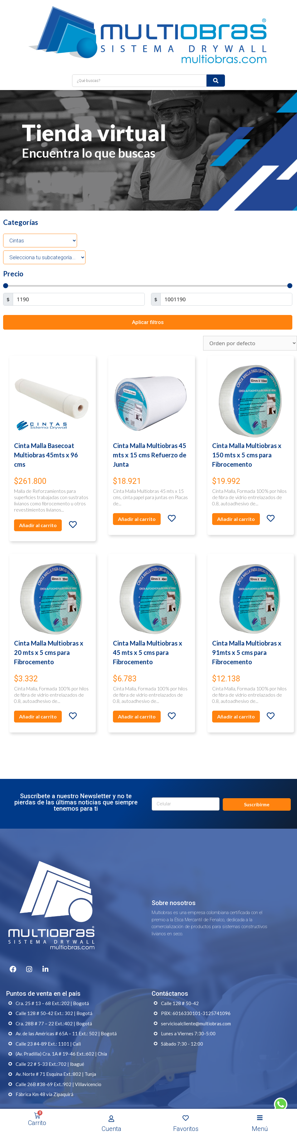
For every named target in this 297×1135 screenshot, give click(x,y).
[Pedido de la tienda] (250, 325)
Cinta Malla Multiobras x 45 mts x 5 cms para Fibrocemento (147, 635)
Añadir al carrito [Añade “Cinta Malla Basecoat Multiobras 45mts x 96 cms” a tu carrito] (38, 507)
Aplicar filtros (148, 304)
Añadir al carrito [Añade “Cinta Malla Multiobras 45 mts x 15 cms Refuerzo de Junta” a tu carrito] (137, 501)
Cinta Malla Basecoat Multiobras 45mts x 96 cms (46, 437)
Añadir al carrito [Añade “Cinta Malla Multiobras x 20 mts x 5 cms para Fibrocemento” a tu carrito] (38, 699)
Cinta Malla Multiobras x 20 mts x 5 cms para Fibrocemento (48, 635)
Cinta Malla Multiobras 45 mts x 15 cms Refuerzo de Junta (149, 437)
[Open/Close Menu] (260, 1118)
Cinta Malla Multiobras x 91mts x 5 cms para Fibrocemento (246, 635)
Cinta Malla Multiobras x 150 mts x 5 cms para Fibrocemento (246, 437)
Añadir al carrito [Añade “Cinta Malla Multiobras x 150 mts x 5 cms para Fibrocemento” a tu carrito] (236, 501)
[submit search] (216, 63)
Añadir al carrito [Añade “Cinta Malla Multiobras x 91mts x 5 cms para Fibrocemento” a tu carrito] (236, 699)
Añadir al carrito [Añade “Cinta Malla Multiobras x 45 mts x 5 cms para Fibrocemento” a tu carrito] (137, 699)
